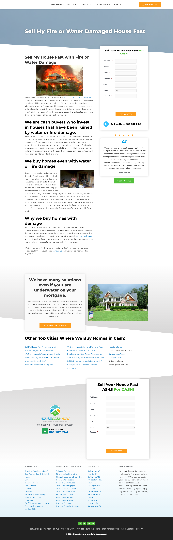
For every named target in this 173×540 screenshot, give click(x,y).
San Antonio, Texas (117, 354)
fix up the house (84, 236)
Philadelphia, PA (95, 480)
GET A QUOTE (71, 5)
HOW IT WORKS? (103, 5)
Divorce (28, 480)
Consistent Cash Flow (65, 492)
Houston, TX (93, 503)
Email (106, 73)
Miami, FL (92, 483)
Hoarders (29, 500)
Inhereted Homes (32, 483)
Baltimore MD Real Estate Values (81, 350)
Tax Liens (29, 492)
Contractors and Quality (66, 489)
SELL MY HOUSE (57, 5)
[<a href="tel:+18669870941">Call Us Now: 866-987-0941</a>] (106, 124)
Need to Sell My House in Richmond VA (42, 358)
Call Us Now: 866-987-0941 (125, 124)
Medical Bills (30, 509)
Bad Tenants (30, 486)
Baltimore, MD (94, 477)
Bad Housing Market (34, 506)
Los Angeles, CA (94, 492)
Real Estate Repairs (64, 497)
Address (107, 79)
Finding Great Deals (65, 494)
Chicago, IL (92, 489)
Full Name (108, 61)
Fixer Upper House (33, 497)
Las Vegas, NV (94, 486)
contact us (57, 251)
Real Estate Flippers (65, 480)
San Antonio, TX (94, 506)
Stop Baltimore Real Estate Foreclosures (84, 354)
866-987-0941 (58, 432)
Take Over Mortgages (65, 486)
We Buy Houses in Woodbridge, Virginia (42, 354)
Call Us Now (55, 429)
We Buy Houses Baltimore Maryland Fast (85, 347)
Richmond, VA (94, 471)
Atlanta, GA (92, 474)
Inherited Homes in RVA (35, 361)
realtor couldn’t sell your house (77, 97)
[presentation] (132, 104)
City (105, 85)
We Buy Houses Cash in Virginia (39, 365)
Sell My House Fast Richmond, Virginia (41, 347)
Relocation (29, 489)
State (106, 91)
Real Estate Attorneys (65, 500)
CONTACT (116, 4)
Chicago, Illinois (115, 358)
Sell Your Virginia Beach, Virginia (39, 350)
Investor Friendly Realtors (67, 506)
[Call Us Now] (45, 431)
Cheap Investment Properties (69, 477)
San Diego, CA (94, 494)
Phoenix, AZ (93, 500)
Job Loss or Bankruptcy (35, 494)
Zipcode (107, 95)
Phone (106, 67)
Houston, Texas (115, 347)
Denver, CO (92, 497)
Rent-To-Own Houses (65, 483)
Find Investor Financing (66, 474)
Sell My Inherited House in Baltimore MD (84, 361)
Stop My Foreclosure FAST (36, 471)
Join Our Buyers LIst (65, 471)
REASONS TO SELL (86, 4)
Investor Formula (63, 503)
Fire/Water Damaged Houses (37, 503)
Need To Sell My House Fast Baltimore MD (85, 358)
